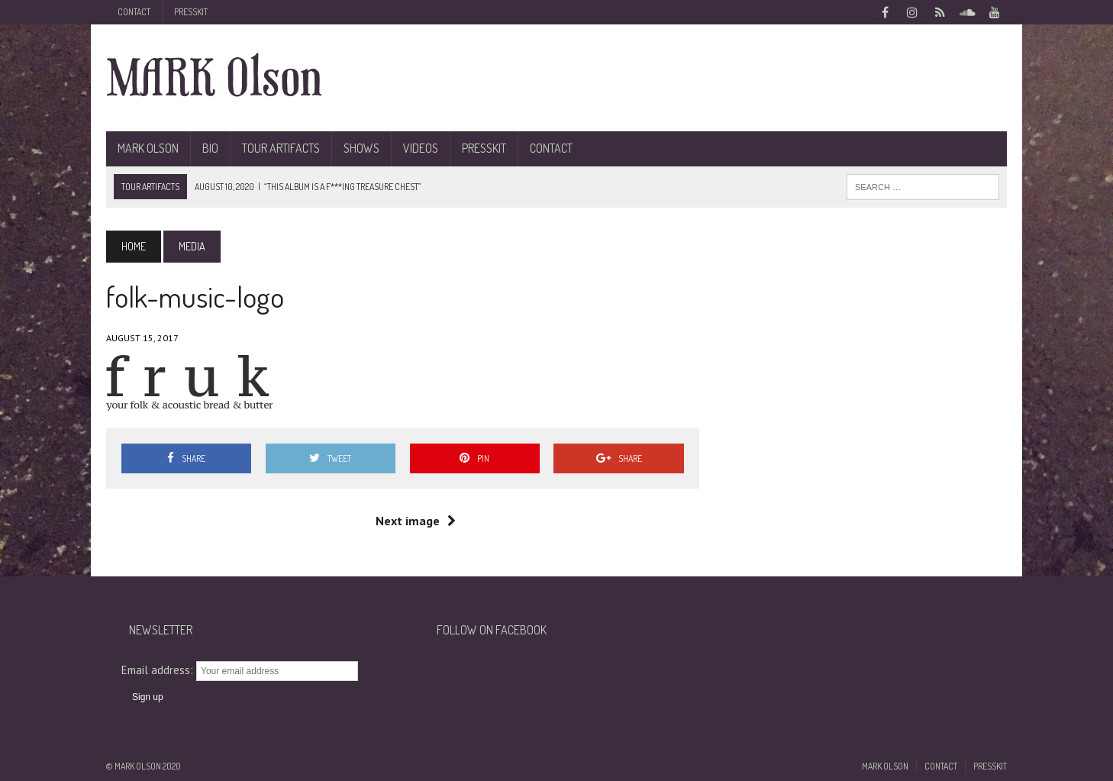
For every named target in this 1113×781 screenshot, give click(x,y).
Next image (416, 520)
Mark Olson (148, 148)
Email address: (158, 670)
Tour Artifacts (281, 148)
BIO (210, 148)
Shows (361, 148)
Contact (134, 12)
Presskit (191, 12)
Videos (420, 148)
